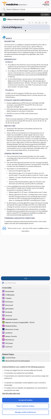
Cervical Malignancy (12, 27)
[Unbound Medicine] (46, 3)
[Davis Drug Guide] (25, 291)
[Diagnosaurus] (25, 329)
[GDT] (25, 322)
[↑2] (25, 278)
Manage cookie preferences (25, 412)
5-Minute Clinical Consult (13, 19)
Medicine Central (18, 3)
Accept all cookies (26, 400)
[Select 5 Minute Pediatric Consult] (25, 319)
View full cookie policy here (11, 393)
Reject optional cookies (25, 406)
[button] (45, 14)
